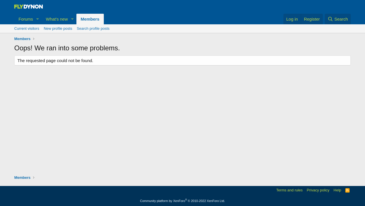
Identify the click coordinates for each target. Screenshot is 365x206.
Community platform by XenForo (182, 201)
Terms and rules (289, 190)
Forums (26, 19)
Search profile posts (93, 28)
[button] (38, 19)
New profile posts (58, 28)
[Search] (338, 19)
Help (337, 190)
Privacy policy (318, 190)
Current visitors (26, 28)
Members (90, 19)
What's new (57, 19)
